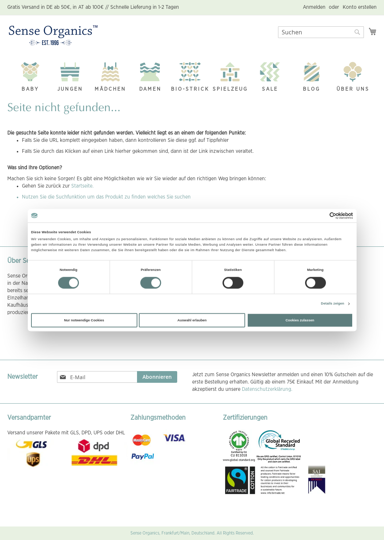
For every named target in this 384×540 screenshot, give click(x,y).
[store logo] (53, 35)
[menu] (192, 75)
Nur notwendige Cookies (84, 320)
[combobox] (321, 32)
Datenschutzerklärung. (267, 389)
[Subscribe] (157, 377)
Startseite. (82, 186)
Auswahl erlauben (191, 320)
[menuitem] (30, 74)
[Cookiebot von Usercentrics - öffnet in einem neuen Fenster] (321, 215)
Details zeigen (332, 304)
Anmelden (314, 7)
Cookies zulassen (300, 320)
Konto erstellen (360, 7)
